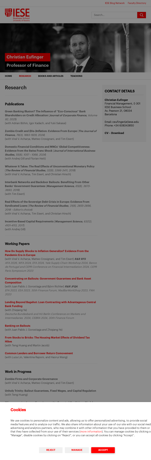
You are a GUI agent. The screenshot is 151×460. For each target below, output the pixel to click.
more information (91, 431)
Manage (76, 450)
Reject (50, 450)
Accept (103, 450)
